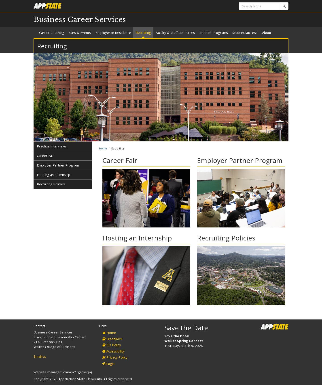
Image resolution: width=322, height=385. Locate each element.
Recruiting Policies (51, 184)
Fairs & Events (80, 32)
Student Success (245, 32)
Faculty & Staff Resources (175, 32)
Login (108, 363)
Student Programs (213, 32)
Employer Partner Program (58, 165)
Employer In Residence (113, 32)
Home (103, 148)
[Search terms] (259, 6)
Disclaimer (112, 339)
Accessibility (113, 351)
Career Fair (45, 155)
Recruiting (143, 32)
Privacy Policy (114, 357)
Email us (40, 356)
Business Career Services (80, 19)
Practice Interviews (52, 146)
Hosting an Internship (53, 174)
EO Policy (111, 345)
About (266, 32)
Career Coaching (51, 32)
